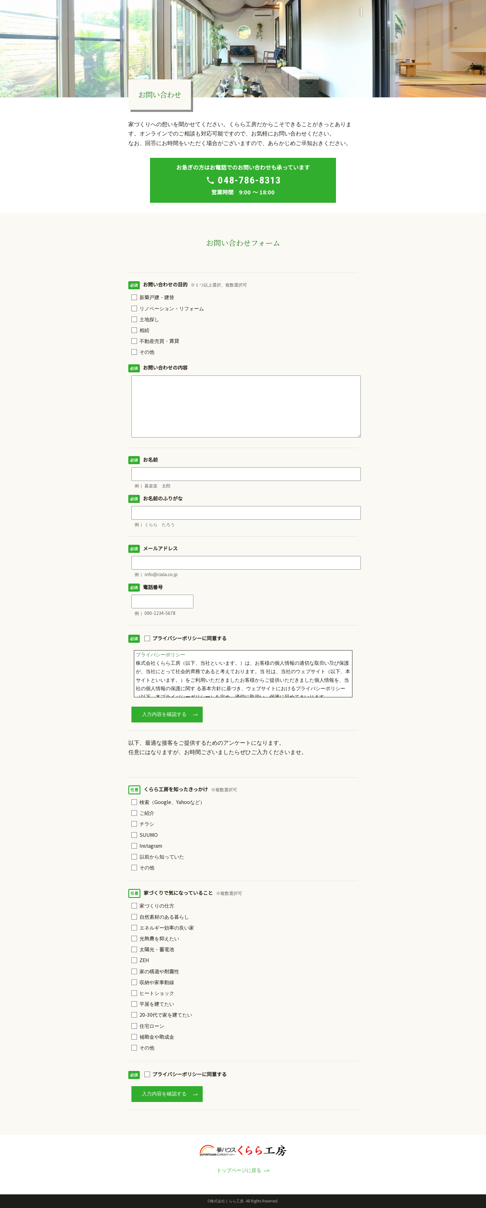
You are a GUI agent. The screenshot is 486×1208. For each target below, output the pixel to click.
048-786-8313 (249, 180)
